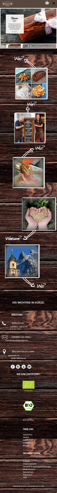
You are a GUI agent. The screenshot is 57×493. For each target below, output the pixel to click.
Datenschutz (28, 472)
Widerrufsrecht (29, 469)
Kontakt (26, 461)
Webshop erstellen (20, 486)
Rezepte (26, 445)
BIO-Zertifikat (28, 420)
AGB (25, 477)
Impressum (27, 475)
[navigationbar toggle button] (53, 3)
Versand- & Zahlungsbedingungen (37, 467)
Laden (25, 440)
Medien (26, 437)
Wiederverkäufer (29, 464)
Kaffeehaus (28, 443)
